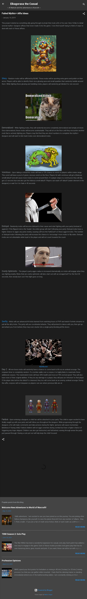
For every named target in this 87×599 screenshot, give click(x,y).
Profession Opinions (11, 560)
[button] (83, 14)
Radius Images (48, 594)
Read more (80, 527)
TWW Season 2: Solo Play (13, 534)
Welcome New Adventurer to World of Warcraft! (24, 507)
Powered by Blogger (44, 590)
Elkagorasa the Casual (24, 3)
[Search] (83, 4)
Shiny (4, 78)
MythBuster (43, 367)
